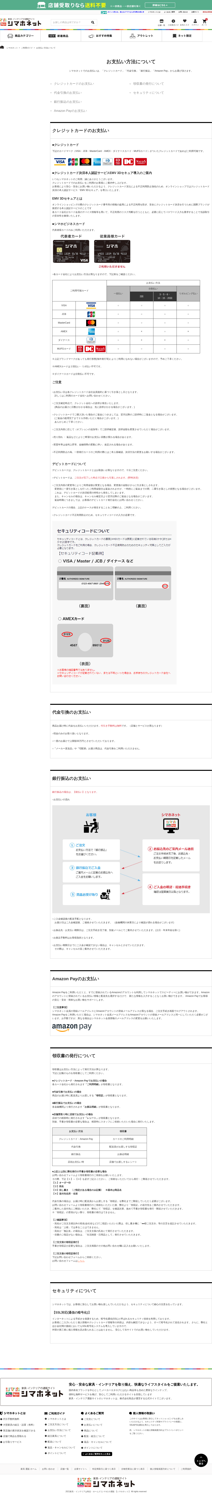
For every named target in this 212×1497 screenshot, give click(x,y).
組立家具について (57, 1436)
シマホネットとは (154, 12)
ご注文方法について (58, 1424)
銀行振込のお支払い (68, 101)
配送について (54, 1441)
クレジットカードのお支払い (74, 83)
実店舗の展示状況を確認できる (19, 1430)
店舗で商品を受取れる (14, 1436)
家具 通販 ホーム (29, 1469)
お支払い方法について (59, 1430)
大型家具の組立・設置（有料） (19, 1424)
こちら (81, 1260)
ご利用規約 (186, 1469)
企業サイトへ (80, 1469)
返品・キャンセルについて (61, 1447)
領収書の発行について (148, 83)
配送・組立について (94, 1436)
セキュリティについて (148, 92)
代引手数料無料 (11, 1419)
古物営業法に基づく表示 (133, 1469)
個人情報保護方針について (162, 1469)
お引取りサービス (12, 1442)
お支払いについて (93, 1424)
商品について (91, 1430)
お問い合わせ (183, 12)
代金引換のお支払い (68, 92)
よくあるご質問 (169, 12)
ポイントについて (57, 1453)
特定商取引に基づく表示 (104, 1469)
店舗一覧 (64, 1469)
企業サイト (195, 12)
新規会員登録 (207, 12)
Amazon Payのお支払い (70, 110)
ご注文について (92, 1419)
